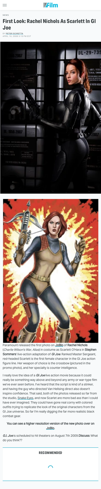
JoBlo (59, 345)
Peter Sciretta (14, 33)
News (6, 15)
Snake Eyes (25, 398)
